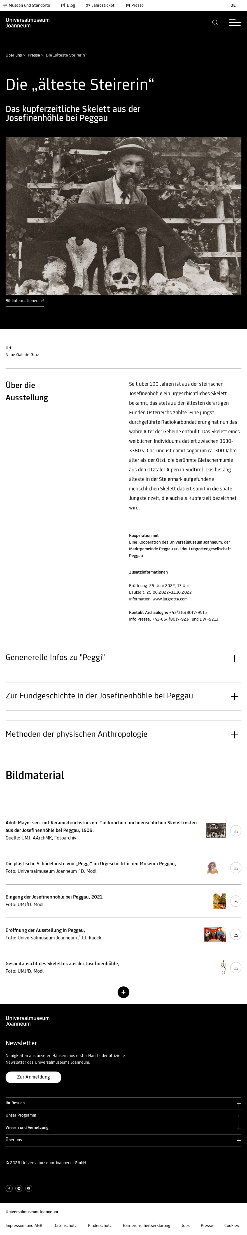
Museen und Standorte (26, 5)
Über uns (14, 55)
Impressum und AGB (24, 1226)
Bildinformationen (25, 301)
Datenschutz (65, 1226)
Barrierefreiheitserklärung (146, 1226)
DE (233, 5)
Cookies (231, 1226)
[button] (215, 22)
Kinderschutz (100, 1226)
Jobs (185, 1226)
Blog (68, 5)
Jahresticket (100, 5)
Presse (134, 5)
